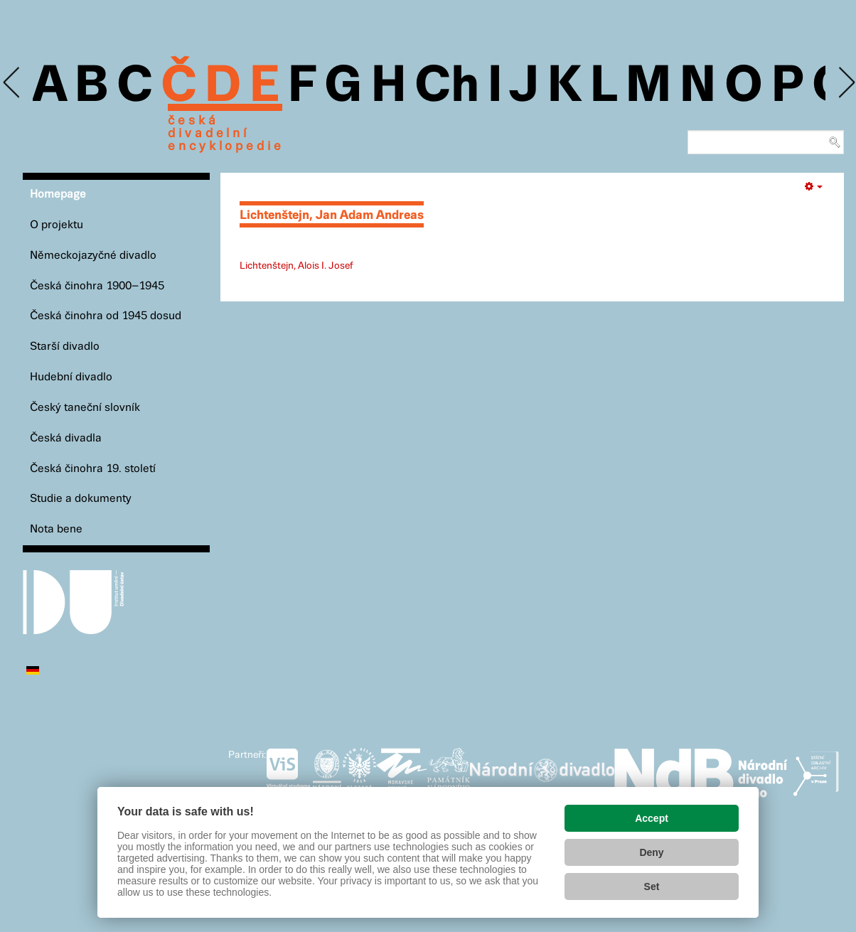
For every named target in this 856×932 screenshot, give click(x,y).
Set (652, 886)
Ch (447, 86)
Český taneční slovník (85, 408)
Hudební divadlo (71, 377)
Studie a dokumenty (81, 499)
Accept (651, 818)
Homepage (58, 194)
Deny (651, 852)
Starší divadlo (65, 347)
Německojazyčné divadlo (93, 256)
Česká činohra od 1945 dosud (105, 316)
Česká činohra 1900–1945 (97, 286)
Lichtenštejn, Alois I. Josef (296, 266)
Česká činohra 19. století (93, 469)
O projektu (56, 225)
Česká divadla (66, 438)
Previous (12, 82)
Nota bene (56, 529)
